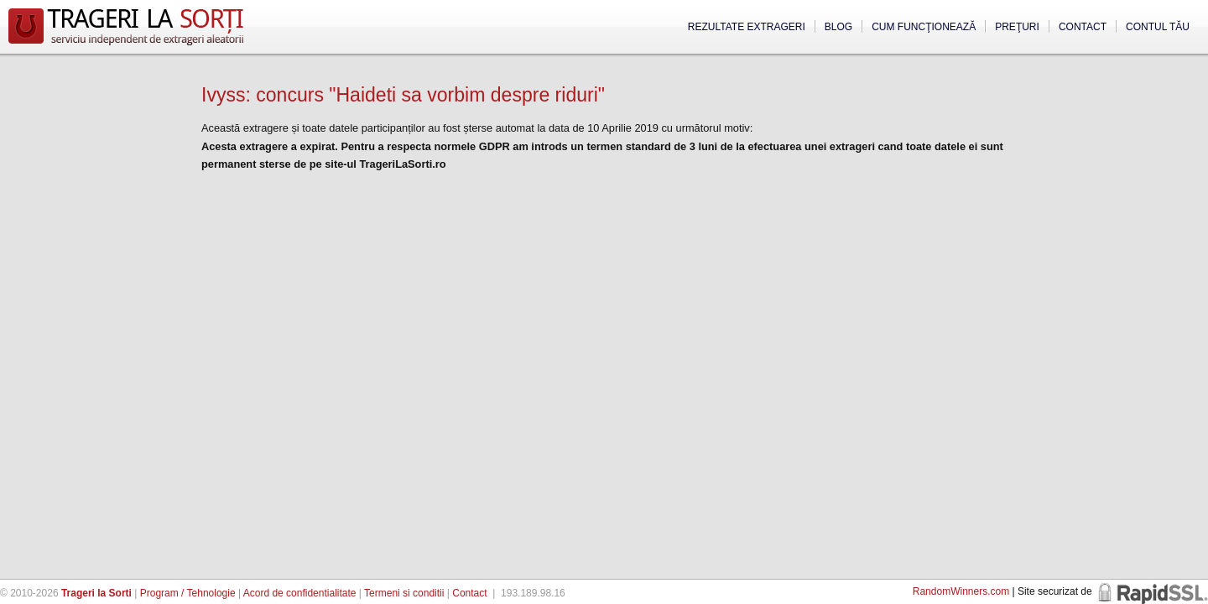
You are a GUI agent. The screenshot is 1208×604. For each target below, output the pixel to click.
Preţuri (1017, 27)
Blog (838, 27)
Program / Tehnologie (188, 593)
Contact (1082, 27)
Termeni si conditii (404, 593)
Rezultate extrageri (746, 27)
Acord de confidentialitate (300, 593)
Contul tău (1158, 27)
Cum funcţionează (924, 27)
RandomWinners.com (961, 591)
